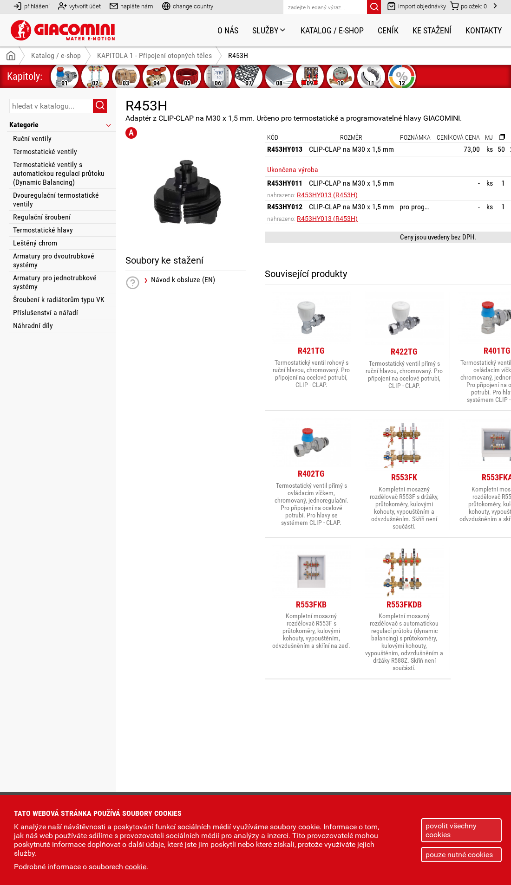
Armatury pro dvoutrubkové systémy (53, 260)
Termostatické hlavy (43, 230)
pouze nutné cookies (459, 854)
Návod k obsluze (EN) (183, 280)
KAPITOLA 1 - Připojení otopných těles (154, 55)
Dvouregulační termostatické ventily (56, 199)
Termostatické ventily (45, 151)
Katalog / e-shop (332, 30)
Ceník (388, 30)
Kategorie (60, 124)
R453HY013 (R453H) (327, 195)
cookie (135, 866)
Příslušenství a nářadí (45, 312)
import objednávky (416, 5)
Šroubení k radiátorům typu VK (59, 299)
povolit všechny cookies (451, 830)
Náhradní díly (33, 325)
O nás (227, 30)
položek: (468, 5)
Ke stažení (432, 30)
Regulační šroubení (42, 217)
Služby (269, 30)
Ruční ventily (32, 138)
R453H (238, 55)
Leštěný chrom (35, 243)
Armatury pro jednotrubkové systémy (55, 282)
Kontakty (483, 30)
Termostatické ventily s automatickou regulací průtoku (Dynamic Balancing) (59, 173)
